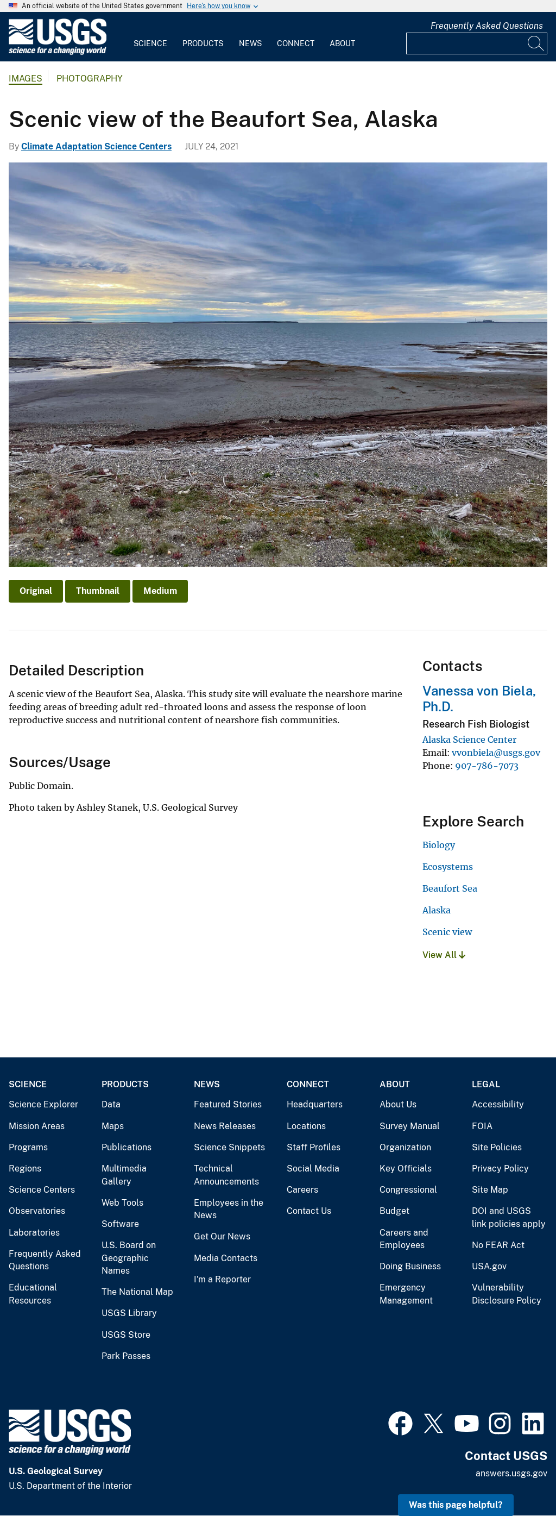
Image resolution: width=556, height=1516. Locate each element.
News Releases (225, 1126)
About (342, 43)
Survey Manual (410, 1126)
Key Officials (406, 1168)
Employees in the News (228, 1209)
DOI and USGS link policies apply (509, 1217)
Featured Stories (228, 1104)
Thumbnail (97, 591)
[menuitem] (150, 36)
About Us (398, 1104)
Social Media (313, 1168)
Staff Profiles (313, 1147)
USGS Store (126, 1335)
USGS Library (129, 1313)
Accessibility (498, 1104)
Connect (295, 43)
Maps (113, 1126)
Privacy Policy (500, 1168)
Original (36, 591)
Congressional (408, 1190)
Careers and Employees (404, 1239)
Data (111, 1104)
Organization (405, 1147)
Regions (25, 1168)
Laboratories (34, 1232)
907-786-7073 (487, 765)
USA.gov (489, 1266)
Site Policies (497, 1147)
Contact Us (309, 1211)
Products (202, 43)
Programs (28, 1147)
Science (150, 43)
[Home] (57, 52)
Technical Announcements (226, 1175)
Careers (302, 1190)
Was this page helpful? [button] (456, 1505)
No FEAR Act (498, 1245)
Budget (394, 1211)
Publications (126, 1147)
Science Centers (42, 1190)
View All (443, 955)
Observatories (37, 1211)
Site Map (490, 1190)
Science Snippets (229, 1147)
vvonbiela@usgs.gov (496, 752)
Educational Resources (33, 1294)
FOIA (482, 1126)
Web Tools (122, 1203)
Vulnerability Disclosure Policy (506, 1294)
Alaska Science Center (469, 739)
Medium (160, 591)
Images (25, 78)
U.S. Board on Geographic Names (129, 1258)
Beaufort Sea (449, 888)
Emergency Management (406, 1294)
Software (120, 1224)
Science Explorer (43, 1104)
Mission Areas (37, 1126)
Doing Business (410, 1266)
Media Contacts (225, 1258)
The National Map (137, 1292)
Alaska (436, 910)
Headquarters (315, 1104)
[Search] (536, 43)
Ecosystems (447, 866)
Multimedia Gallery (124, 1175)
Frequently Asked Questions (487, 26)
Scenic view (447, 931)
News (250, 43)
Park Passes (126, 1356)
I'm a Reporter (222, 1279)
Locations (306, 1126)
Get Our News (222, 1236)
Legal (486, 1084)
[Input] (476, 43)
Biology (438, 845)
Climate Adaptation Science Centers (96, 146)
